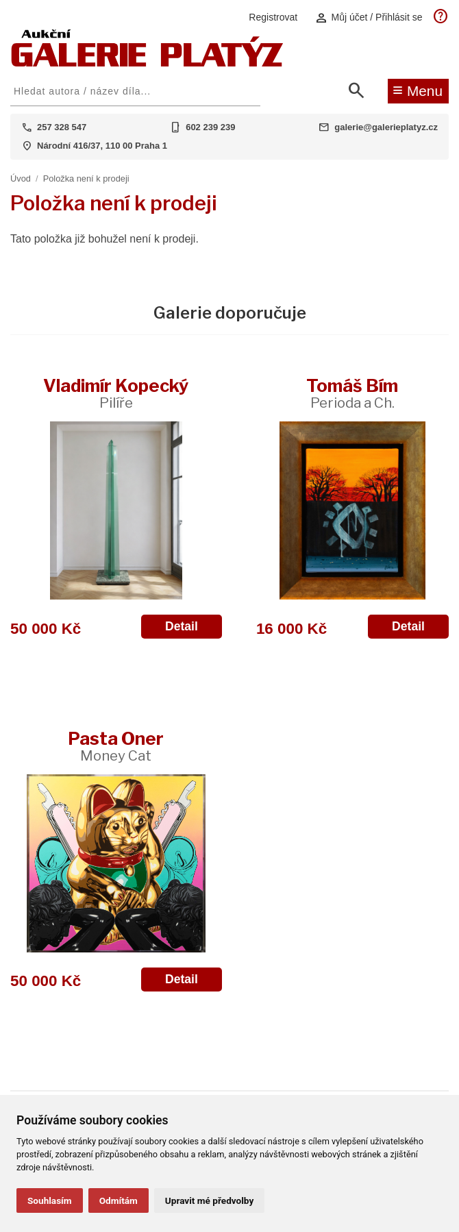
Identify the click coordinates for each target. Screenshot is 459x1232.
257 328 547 (61, 127)
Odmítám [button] (118, 1200)
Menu (418, 89)
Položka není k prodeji (86, 178)
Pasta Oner (116, 746)
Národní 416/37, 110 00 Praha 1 (102, 145)
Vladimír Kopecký (115, 393)
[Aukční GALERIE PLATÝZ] (147, 63)
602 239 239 (210, 127)
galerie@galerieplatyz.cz (386, 127)
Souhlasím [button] (49, 1200)
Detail (181, 626)
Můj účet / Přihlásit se (368, 17)
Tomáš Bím (352, 393)
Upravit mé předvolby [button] (209, 1200)
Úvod (20, 178)
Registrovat (273, 17)
